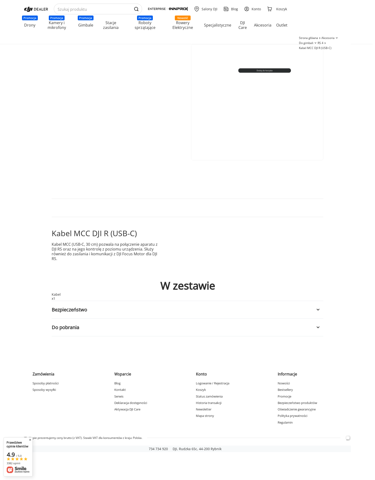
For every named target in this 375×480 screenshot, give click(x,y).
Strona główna (308, 38)
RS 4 (320, 43)
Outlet (281, 25)
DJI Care (242, 25)
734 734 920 (158, 449)
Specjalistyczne (217, 25)
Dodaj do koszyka (265, 70)
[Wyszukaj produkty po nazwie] (98, 9)
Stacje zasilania (111, 25)
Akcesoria (262, 25)
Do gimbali (306, 43)
